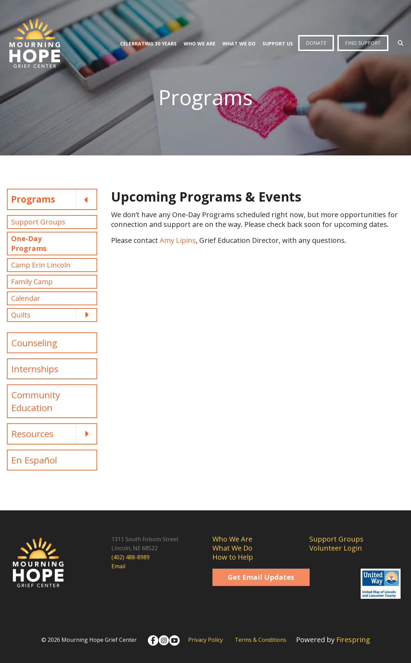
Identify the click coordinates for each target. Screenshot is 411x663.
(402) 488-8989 (130, 557)
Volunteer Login (335, 548)
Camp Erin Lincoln (40, 265)
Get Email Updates (261, 577)
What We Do (239, 43)
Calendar (25, 298)
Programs (54, 199)
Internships (34, 369)
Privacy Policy (205, 640)
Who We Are (200, 43)
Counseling (34, 343)
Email (118, 566)
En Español (34, 460)
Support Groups (38, 222)
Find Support (363, 43)
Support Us (277, 43)
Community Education (35, 401)
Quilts (54, 315)
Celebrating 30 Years (148, 43)
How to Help (232, 557)
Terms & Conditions (260, 640)
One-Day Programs (29, 243)
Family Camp (32, 281)
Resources (54, 433)
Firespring (353, 639)
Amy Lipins (178, 240)
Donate (316, 43)
